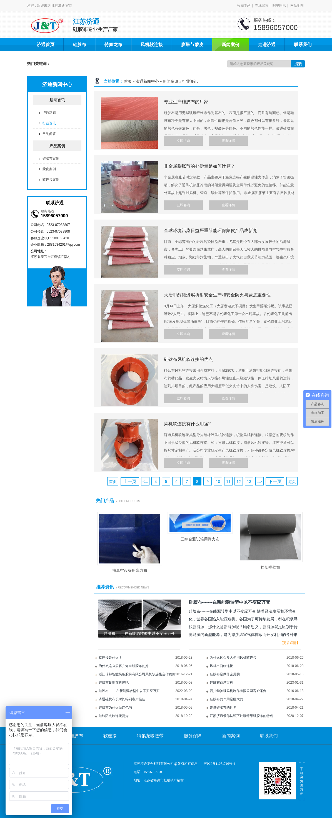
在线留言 (261, 5)
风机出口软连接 (221, 666)
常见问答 (49, 134)
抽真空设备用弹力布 (129, 570)
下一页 (275, 481)
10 (218, 481)
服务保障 (193, 735)
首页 (128, 81)
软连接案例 (51, 180)
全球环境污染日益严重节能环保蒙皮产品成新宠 (210, 230)
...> (259, 481)
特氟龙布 (113, 44)
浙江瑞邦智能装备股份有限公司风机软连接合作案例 (137, 674)
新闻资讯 (170, 81)
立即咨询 (183, 141)
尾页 (292, 481)
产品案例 (57, 146)
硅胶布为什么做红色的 (115, 707)
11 (228, 481)
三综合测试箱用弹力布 (200, 539)
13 (249, 481)
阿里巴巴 (279, 5)
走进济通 (267, 44)
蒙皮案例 (49, 169)
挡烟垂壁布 (270, 567)
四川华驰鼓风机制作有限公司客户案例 (238, 691)
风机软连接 (152, 44)
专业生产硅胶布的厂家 (186, 101)
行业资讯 (190, 81)
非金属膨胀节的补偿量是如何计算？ (199, 166)
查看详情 (228, 141)
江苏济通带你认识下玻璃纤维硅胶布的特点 (241, 716)
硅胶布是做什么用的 (225, 674)
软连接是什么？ (110, 658)
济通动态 (49, 113)
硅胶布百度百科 (221, 682)
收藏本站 (244, 5)
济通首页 (45, 44)
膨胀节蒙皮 (192, 44)
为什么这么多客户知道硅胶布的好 (124, 666)
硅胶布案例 (51, 158)
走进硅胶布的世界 (223, 707)
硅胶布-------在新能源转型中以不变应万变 (129, 691)
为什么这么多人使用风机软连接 (233, 658)
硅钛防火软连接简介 (114, 716)
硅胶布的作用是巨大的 (226, 699)
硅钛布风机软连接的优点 (188, 359)
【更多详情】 (290, 643)
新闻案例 (230, 44)
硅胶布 (79, 44)
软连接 (110, 735)
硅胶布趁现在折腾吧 (114, 682)
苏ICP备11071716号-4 (219, 764)
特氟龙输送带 (150, 735)
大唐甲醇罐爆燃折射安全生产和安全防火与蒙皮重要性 (217, 295)
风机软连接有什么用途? (187, 423)
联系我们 (303, 44)
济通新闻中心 (147, 81)
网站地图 (297, 5)
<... (145, 481)
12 (238, 481)
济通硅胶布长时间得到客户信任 (122, 699)
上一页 (129, 481)
